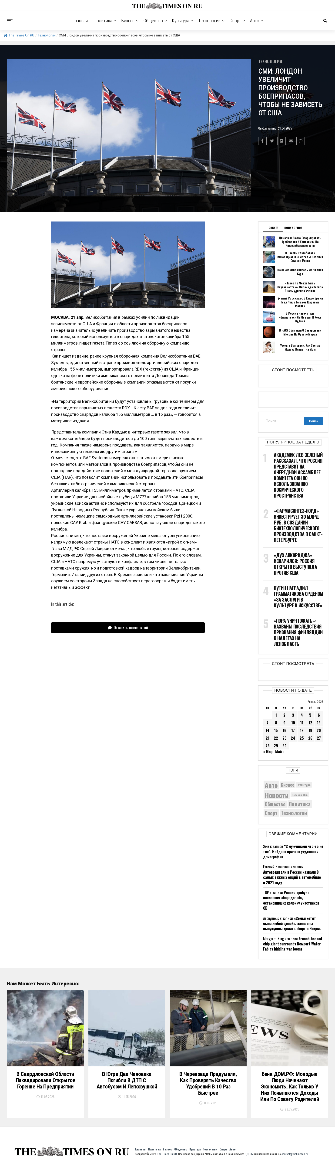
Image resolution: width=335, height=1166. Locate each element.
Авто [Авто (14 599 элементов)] (271, 785)
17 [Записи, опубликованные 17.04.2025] (293, 730)
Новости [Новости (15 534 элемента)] (276, 794)
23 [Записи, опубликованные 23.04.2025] (284, 738)
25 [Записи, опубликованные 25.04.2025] (302, 738)
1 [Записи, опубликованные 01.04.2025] (276, 715)
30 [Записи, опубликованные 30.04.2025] (284, 746)
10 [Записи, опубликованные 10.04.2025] (293, 723)
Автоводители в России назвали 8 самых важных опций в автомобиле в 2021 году (292, 877)
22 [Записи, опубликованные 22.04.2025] (276, 738)
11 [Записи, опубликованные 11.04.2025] (301, 723)
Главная (80, 20)
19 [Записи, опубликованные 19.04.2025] (310, 730)
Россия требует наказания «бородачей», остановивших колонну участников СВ (291, 900)
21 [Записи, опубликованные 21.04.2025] (267, 738)
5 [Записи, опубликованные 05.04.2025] (310, 715)
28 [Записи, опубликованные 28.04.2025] (267, 746)
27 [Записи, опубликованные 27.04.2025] (319, 738)
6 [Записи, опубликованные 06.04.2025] (319, 715)
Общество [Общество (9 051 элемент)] (275, 804)
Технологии (209, 20)
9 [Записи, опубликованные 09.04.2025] (284, 723)
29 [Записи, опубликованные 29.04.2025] (276, 746)
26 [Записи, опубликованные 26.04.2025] (310, 738)
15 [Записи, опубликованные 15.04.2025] (276, 730)
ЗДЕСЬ (249, 1154)
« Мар (267, 751)
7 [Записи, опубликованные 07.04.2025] (267, 723)
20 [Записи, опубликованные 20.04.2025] (319, 730)
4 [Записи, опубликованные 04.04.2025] (302, 715)
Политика (103, 20)
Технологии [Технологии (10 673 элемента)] (294, 813)
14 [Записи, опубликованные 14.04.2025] (267, 730)
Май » (280, 751)
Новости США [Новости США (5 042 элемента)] (300, 795)
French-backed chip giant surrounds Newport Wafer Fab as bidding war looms (292, 944)
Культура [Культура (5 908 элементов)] (304, 784)
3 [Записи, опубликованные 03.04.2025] (293, 715)
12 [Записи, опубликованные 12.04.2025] (310, 723)
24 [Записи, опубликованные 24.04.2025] (293, 738)
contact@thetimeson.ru (294, 1154)
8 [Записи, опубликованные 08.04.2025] (276, 723)
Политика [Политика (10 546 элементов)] (300, 804)
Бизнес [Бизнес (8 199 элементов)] (287, 785)
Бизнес (127, 20)
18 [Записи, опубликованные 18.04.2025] (302, 730)
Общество (153, 20)
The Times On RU (19, 35)
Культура (180, 20)
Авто (254, 20)
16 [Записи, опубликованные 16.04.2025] (284, 730)
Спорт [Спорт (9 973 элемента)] (271, 813)
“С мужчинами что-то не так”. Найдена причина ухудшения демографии (293, 852)
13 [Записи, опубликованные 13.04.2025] (319, 723)
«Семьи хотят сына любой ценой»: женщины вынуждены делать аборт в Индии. (292, 923)
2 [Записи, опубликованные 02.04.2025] (284, 715)
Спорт (235, 20)
